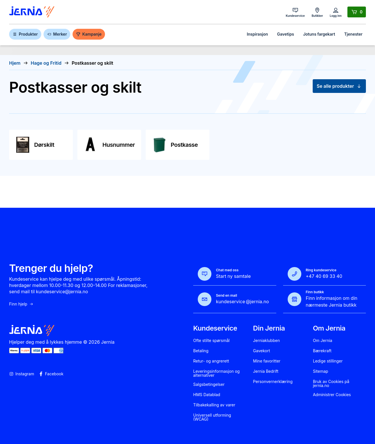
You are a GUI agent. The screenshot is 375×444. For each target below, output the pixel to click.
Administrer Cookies (332, 395)
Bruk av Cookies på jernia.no (331, 384)
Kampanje (89, 34)
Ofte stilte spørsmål (211, 341)
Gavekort (261, 351)
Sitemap (320, 371)
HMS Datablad (206, 395)
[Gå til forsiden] (32, 12)
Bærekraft (322, 351)
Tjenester (353, 34)
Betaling (200, 351)
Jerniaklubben (266, 341)
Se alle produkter (339, 86)
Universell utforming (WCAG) (212, 417)
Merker (57, 34)
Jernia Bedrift (265, 371)
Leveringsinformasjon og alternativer (216, 373)
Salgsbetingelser (208, 384)
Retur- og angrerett (211, 361)
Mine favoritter (266, 361)
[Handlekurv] (356, 12)
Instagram (21, 374)
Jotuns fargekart (319, 34)
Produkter (25, 34)
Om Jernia (322, 341)
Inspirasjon (257, 34)
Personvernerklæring (272, 382)
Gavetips (285, 34)
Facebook (51, 374)
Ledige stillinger (328, 361)
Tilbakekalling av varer (214, 405)
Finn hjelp (21, 304)
